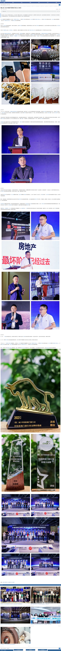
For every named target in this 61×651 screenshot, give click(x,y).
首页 (4, 2)
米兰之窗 (12, 194)
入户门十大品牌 (35, 6)
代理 (47, 2)
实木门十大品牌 (44, 6)
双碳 (42, 194)
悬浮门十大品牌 (49, 6)
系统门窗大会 (23, 347)
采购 (56, 2)
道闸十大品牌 (58, 6)
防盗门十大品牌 (31, 6)
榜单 (39, 2)
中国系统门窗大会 (16, 19)
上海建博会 (23, 208)
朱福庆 (25, 194)
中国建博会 (5, 30)
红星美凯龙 (11, 30)
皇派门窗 (20, 194)
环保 (24, 112)
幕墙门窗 (33, 34)
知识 (21, 2)
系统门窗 (23, 19)
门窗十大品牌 (2, 6)
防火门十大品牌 (53, 6)
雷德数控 (21, 33)
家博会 (3, 208)
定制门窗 (19, 199)
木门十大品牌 (23, 6)
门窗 (7, 37)
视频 (30, 2)
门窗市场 (37, 25)
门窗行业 (2, 191)
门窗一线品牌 (27, 6)
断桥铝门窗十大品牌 (7, 6)
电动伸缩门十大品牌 (12, 6)
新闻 (13, 2)
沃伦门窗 (2, 19)
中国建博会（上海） (8, 208)
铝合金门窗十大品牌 (18, 6)
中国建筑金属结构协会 (7, 33)
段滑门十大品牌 (40, 6)
